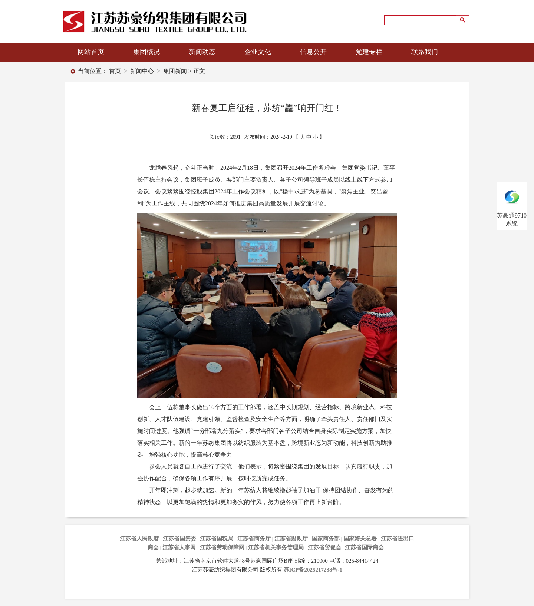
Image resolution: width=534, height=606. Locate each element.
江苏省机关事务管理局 (276, 547)
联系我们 (424, 52)
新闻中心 (142, 71)
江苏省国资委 (179, 539)
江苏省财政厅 (291, 539)
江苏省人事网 (179, 547)
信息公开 (313, 52)
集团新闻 (175, 71)
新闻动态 (202, 52)
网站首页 (91, 52)
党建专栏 (369, 52)
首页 (115, 71)
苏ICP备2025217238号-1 (313, 570)
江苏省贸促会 (324, 547)
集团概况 (146, 52)
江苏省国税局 (216, 539)
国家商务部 (326, 539)
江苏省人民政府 (139, 539)
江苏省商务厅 (254, 539)
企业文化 (257, 52)
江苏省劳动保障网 (222, 547)
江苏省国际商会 (364, 547)
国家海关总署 (360, 539)
